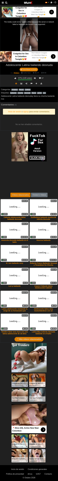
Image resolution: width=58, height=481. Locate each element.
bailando (13, 93)
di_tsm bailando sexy (14, 263)
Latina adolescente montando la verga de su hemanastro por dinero (14, 311)
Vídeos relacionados (20, 195)
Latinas (27, 90)
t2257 (38, 474)
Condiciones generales (37, 469)
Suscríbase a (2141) (29, 69)
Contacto (48, 474)
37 (41, 78)
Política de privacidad (15, 474)
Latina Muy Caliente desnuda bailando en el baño (43, 333)
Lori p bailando (15, 286)
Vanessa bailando (43, 240)
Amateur (15, 90)
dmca (30, 474)
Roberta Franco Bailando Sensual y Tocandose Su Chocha (43, 264)
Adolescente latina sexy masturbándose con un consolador (43, 311)
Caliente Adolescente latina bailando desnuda (15, 218)
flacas (34, 93)
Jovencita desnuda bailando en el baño (14, 241)
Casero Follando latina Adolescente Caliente (43, 287)
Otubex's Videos (39, 195)
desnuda (27, 93)
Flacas (21, 90)
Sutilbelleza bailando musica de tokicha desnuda (43, 218)
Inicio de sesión (17, 469)
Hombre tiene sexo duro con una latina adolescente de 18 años (14, 333)
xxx (44, 93)
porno (39, 93)
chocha (20, 93)
